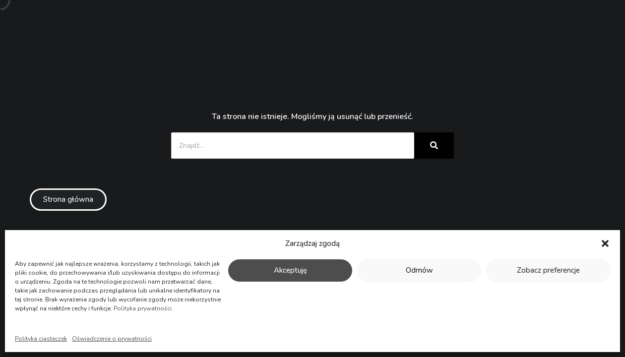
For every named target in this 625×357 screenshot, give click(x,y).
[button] (605, 243)
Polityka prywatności (143, 308)
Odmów (419, 270)
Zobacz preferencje (548, 270)
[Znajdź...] (292, 145)
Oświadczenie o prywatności (112, 339)
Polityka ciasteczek (41, 339)
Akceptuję (290, 270)
